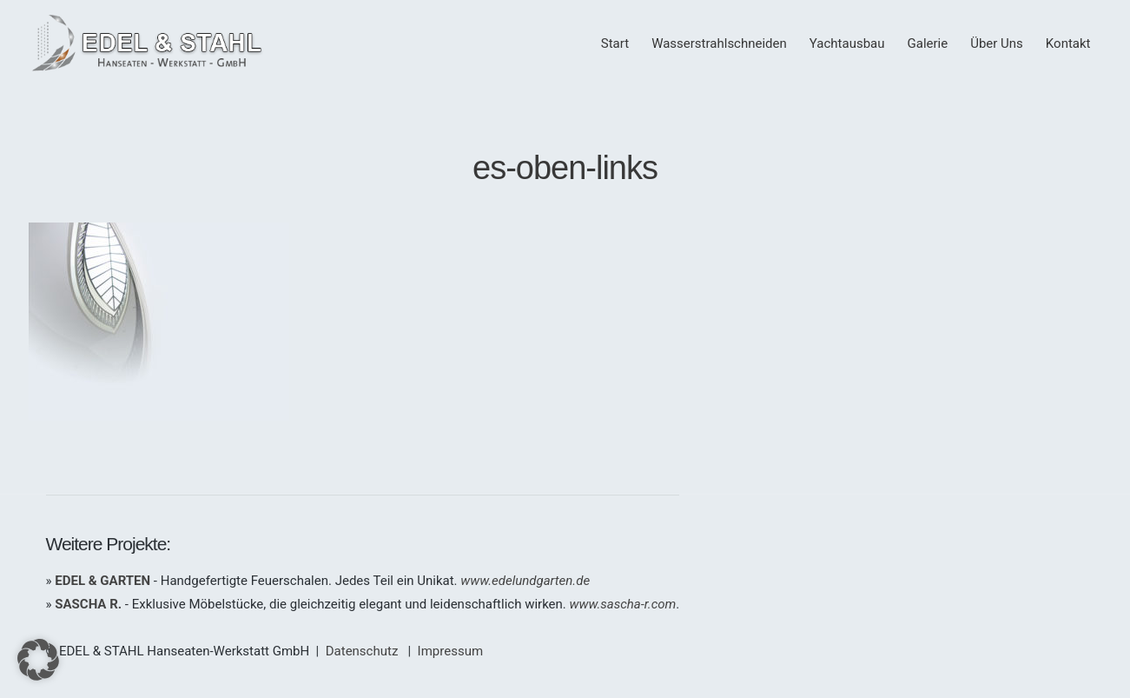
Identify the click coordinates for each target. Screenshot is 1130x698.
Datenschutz (362, 651)
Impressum (450, 651)
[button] (38, 660)
